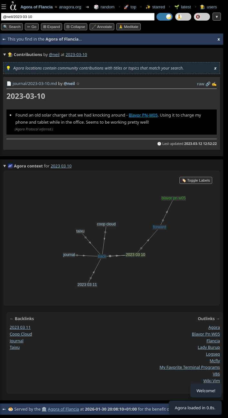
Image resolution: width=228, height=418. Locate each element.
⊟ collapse (75, 27)
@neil (54, 54)
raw (200, 84)
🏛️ (44, 409)
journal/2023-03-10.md (35, 83)
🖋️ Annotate (102, 27)
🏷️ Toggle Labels (196, 180)
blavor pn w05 (206, 334)
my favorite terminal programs (189, 367)
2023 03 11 (20, 327)
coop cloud (21, 334)
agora (214, 327)
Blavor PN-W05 (143, 115)
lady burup (209, 347)
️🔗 (208, 84)
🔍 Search (12, 27)
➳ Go (31, 27)
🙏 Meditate (128, 27)
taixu (15, 347)
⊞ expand (51, 27)
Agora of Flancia (63, 409)
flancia (213, 340)
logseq (213, 354)
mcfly (215, 361)
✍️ (214, 84)
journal (17, 340)
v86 (216, 374)
